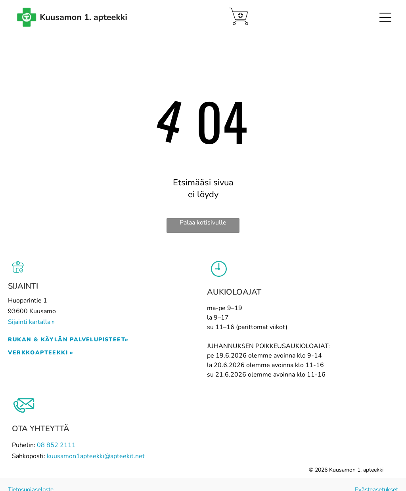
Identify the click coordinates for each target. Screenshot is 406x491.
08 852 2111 (56, 445)
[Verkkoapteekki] (238, 16)
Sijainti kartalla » (31, 322)
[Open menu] (385, 17)
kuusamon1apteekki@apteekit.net (96, 456)
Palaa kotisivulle (203, 222)
